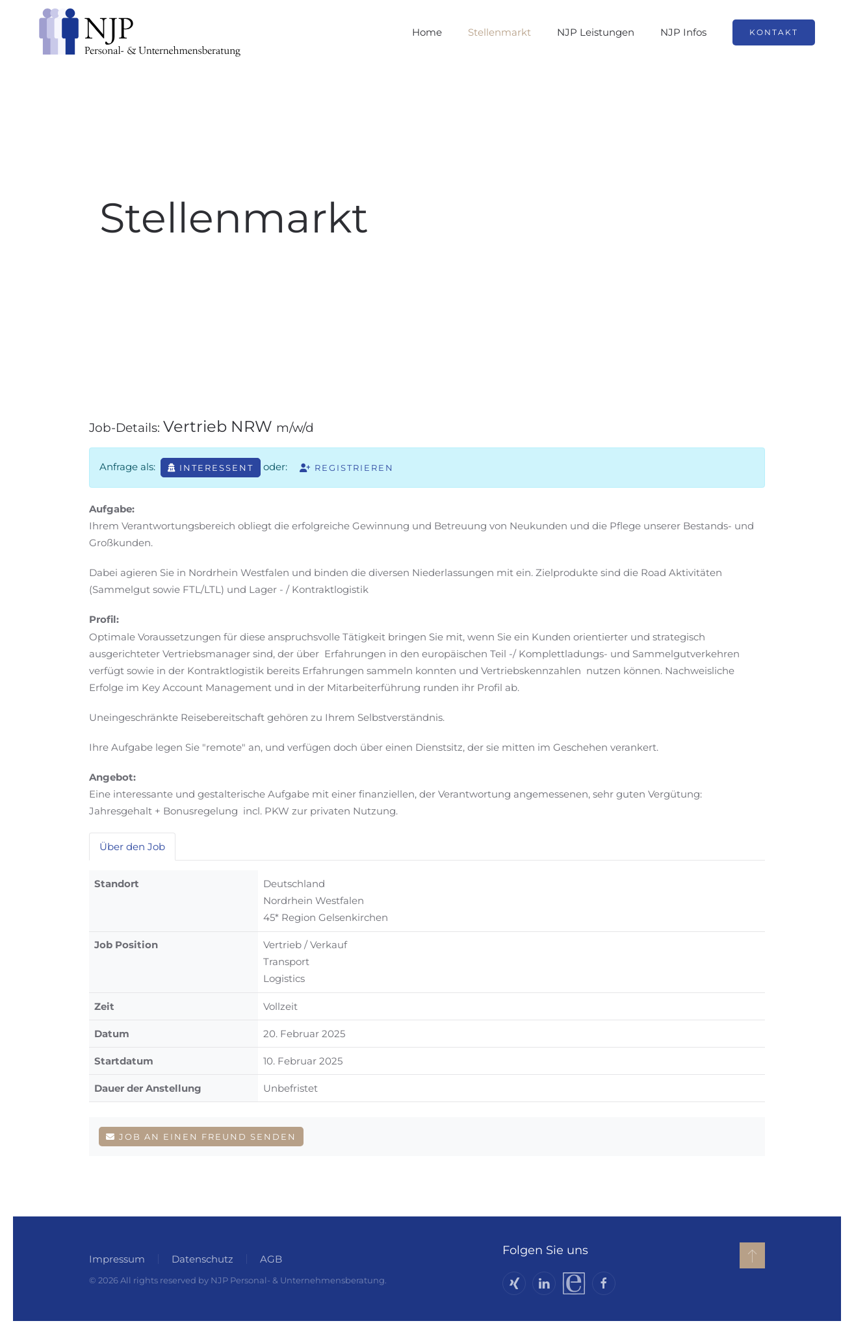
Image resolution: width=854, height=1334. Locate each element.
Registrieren (347, 467)
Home (427, 32)
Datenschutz (200, 1259)
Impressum (114, 1259)
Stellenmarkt (499, 32)
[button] (749, 1255)
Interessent (210, 467)
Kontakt (773, 32)
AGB (268, 1259)
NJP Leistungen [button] (595, 32)
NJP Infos (683, 32)
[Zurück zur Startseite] (139, 32)
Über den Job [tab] (132, 846)
